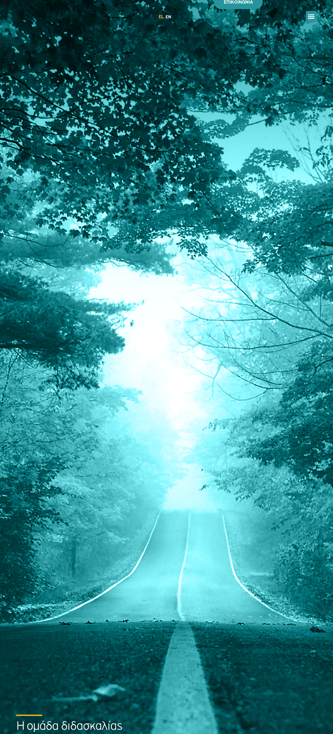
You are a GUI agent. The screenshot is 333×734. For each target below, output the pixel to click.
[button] (311, 16)
